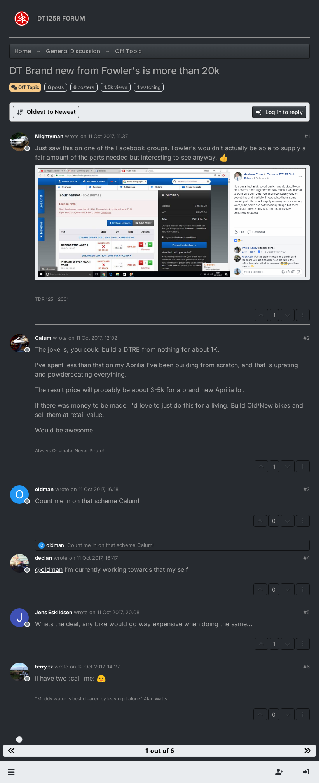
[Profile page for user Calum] (19, 343)
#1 (307, 136)
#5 (306, 612)
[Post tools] (303, 315)
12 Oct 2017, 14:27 (99, 666)
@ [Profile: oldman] (49, 569)
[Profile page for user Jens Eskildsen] (19, 617)
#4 (306, 558)
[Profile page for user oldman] (19, 494)
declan (43, 558)
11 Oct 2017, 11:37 (108, 136)
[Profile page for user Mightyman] (19, 141)
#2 (306, 338)
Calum (43, 338)
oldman (44, 489)
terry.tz (44, 666)
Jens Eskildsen (53, 612)
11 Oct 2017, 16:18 (98, 489)
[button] (11, 772)
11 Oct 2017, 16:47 (97, 558)
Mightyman (49, 136)
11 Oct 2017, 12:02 (96, 338)
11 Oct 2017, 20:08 (118, 612)
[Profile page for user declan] (19, 563)
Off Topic (25, 87)
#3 (306, 489)
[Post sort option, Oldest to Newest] (46, 112)
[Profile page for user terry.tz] (19, 672)
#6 (306, 666)
